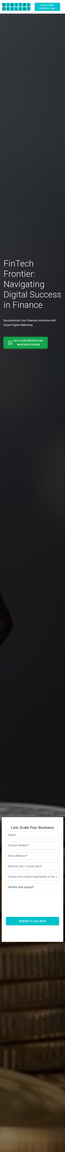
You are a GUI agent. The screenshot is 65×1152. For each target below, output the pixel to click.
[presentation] (32, 900)
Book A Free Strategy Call (47, 7)
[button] (25, 342)
